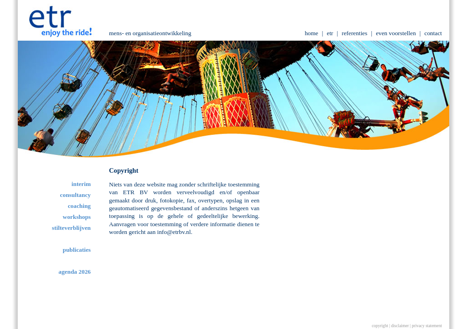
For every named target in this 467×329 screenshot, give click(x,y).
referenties (354, 33)
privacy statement (427, 326)
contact (433, 33)
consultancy (75, 194)
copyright (380, 326)
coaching (79, 205)
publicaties (77, 249)
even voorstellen (396, 33)
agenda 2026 (74, 271)
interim (81, 183)
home (311, 33)
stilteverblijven (71, 227)
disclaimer (400, 326)
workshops (77, 216)
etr (330, 33)
